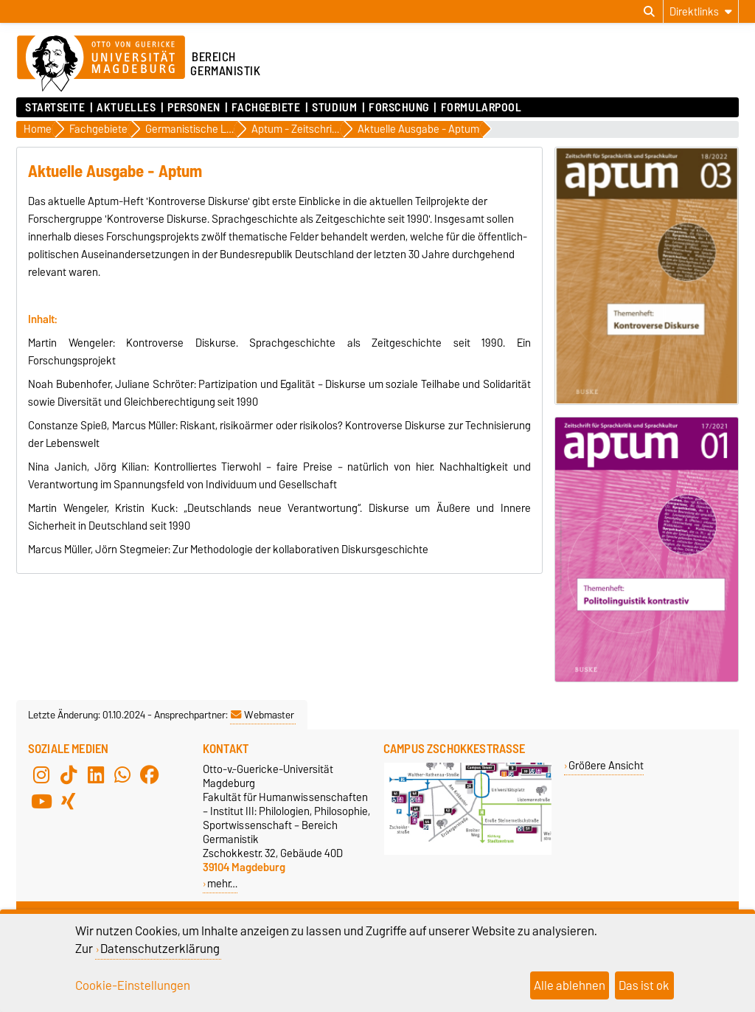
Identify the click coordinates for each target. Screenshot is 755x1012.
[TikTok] (68, 775)
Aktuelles (126, 108)
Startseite (55, 108)
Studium (334, 108)
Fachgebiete (266, 108)
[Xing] (68, 802)
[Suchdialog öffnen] (649, 12)
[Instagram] (41, 775)
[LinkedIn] (96, 775)
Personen (193, 108)
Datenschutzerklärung (160, 948)
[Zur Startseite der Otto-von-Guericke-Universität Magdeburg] (101, 64)
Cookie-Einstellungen (132, 985)
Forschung (399, 108)
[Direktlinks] (701, 11)
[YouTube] (41, 802)
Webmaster (262, 715)
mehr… (222, 883)
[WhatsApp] (122, 775)
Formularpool (481, 108)
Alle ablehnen (569, 985)
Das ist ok (644, 985)
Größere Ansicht (606, 765)
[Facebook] (149, 775)
